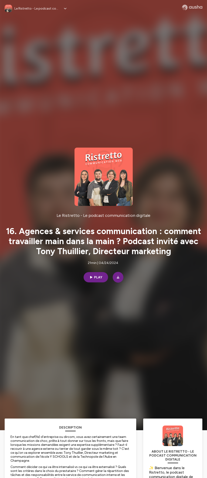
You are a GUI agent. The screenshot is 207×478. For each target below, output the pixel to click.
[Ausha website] (192, 7)
